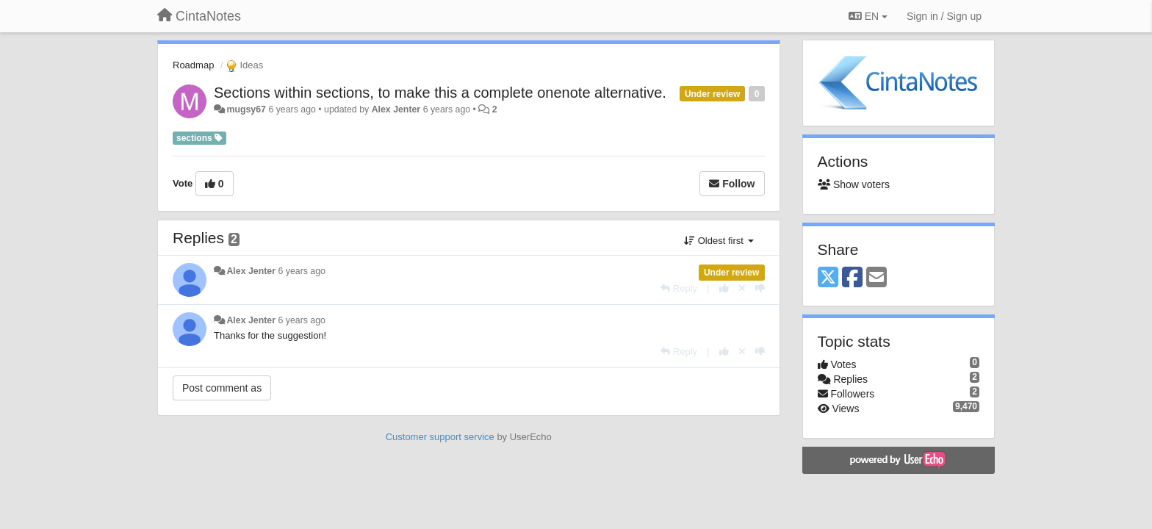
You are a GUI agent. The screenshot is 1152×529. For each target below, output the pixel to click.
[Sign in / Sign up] (944, 16)
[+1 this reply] (724, 288)
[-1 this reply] (760, 288)
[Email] (876, 278)
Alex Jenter (396, 109)
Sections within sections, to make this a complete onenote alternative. (440, 92)
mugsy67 (246, 109)
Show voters (854, 184)
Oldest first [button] (718, 240)
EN (868, 16)
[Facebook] (852, 278)
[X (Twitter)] (828, 278)
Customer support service (440, 436)
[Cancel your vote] (742, 288)
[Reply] (678, 288)
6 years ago (301, 271)
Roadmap (193, 65)
